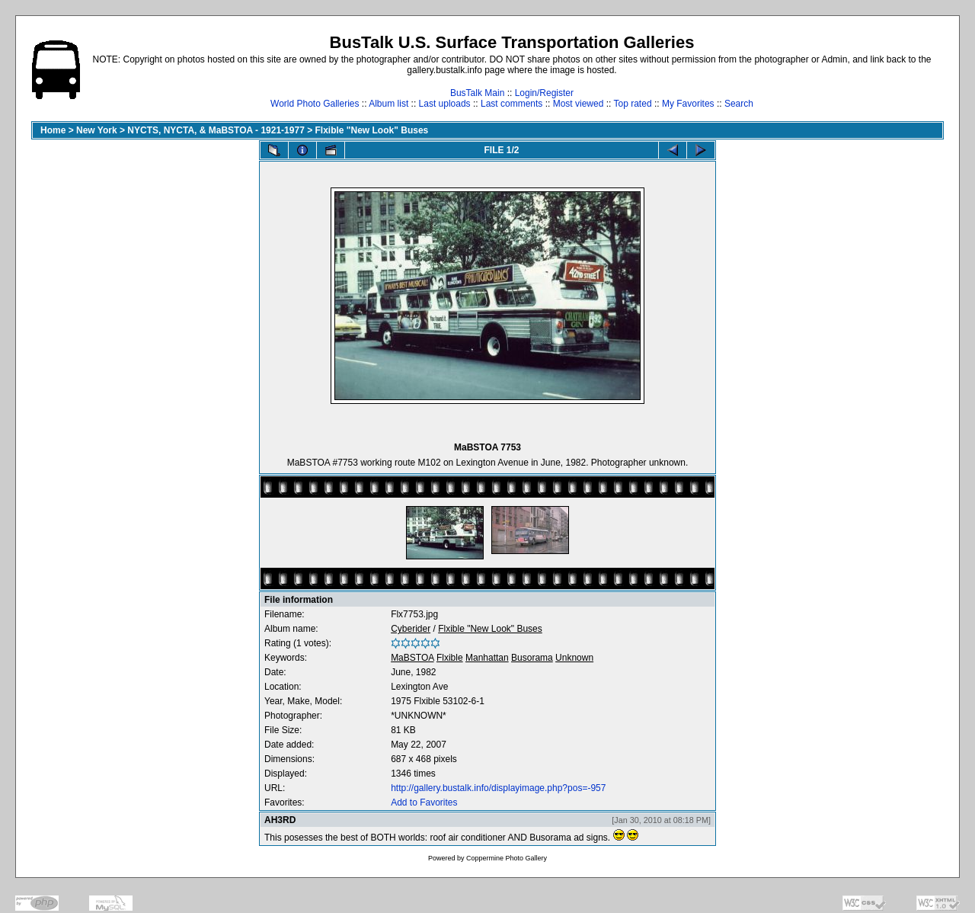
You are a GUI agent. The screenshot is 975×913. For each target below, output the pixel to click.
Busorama (532, 657)
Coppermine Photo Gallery (506, 858)
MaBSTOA (412, 657)
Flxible (449, 657)
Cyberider (410, 628)
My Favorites (688, 103)
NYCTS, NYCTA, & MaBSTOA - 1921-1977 (216, 130)
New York (96, 130)
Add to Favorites (424, 802)
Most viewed (578, 103)
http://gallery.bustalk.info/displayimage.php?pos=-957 (498, 788)
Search (738, 103)
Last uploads (445, 103)
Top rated (633, 103)
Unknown (574, 657)
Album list (388, 103)
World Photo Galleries (315, 103)
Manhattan (487, 657)
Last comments (511, 103)
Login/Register (544, 93)
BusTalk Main (477, 93)
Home (53, 130)
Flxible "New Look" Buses (372, 130)
